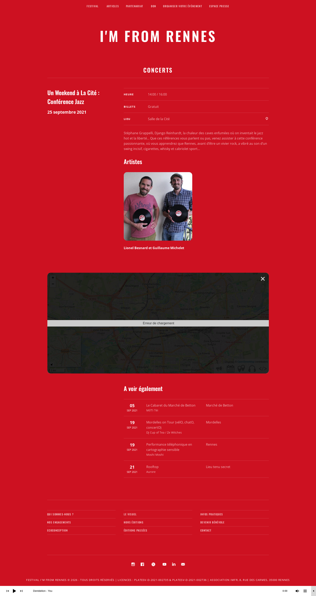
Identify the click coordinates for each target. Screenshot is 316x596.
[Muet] (297, 591)
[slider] (162, 591)
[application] (158, 591)
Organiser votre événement (182, 6)
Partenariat (134, 6)
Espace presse (219, 6)
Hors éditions (133, 522)
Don (153, 6)
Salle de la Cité (159, 119)
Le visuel (130, 514)
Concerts (158, 70)
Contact (205, 530)
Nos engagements (59, 522)
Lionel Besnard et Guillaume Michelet (154, 248)
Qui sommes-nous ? (60, 514)
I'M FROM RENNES (158, 36)
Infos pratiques (211, 514)
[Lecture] (14, 591)
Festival (93, 6)
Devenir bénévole (212, 522)
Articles (113, 6)
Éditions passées (136, 530)
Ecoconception (57, 530)
